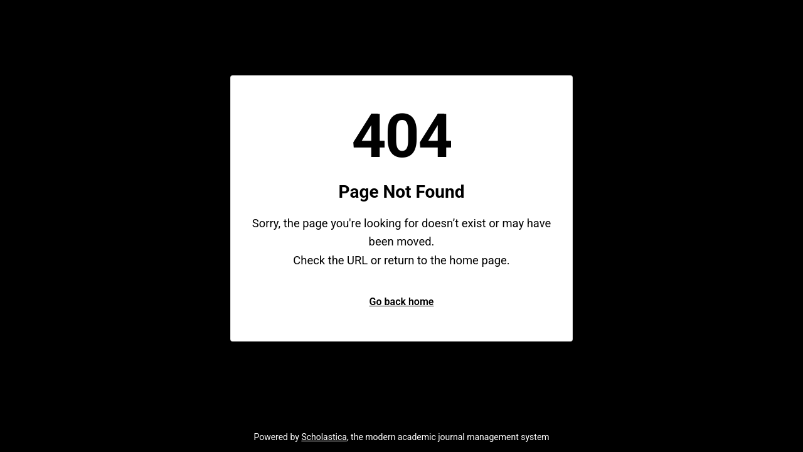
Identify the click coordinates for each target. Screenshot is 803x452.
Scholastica (324, 437)
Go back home (402, 302)
